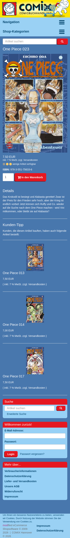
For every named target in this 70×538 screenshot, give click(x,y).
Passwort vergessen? (32, 454)
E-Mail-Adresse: (14, 430)
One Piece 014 (13, 324)
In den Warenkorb (30, 177)
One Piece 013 (13, 273)
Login (10, 454)
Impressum (43, 525)
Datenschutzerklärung (50, 530)
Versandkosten (30, 160)
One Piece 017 (13, 376)
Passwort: (11, 441)
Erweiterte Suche (16, 414)
